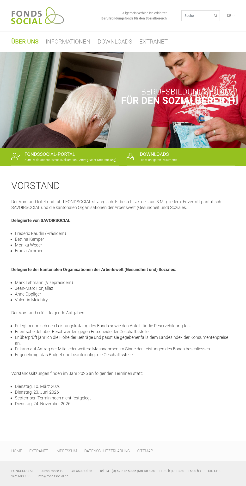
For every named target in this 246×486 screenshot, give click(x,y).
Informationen (68, 41)
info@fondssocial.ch (53, 476)
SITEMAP (145, 451)
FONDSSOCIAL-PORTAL (50, 154)
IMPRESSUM (66, 451)
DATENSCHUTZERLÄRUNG (107, 451)
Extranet (153, 41)
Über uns (24, 41)
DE (229, 16)
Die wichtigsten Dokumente (159, 160)
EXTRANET (38, 451)
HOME (16, 451)
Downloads (115, 41)
